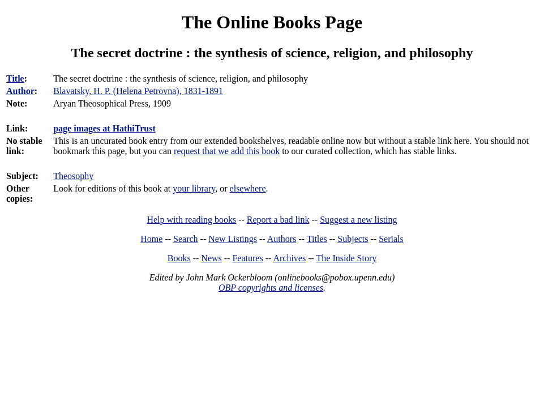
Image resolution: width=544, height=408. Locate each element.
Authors (282, 239)
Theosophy (73, 176)
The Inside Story (346, 258)
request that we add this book (227, 151)
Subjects (352, 239)
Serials (391, 239)
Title (15, 78)
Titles (317, 239)
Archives (289, 258)
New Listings (232, 239)
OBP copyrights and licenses (271, 287)
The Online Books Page (272, 22)
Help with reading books (191, 219)
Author (20, 91)
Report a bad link (278, 219)
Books (179, 258)
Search (185, 239)
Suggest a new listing (358, 219)
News (211, 258)
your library (194, 188)
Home (151, 239)
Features (247, 258)
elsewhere (248, 188)
